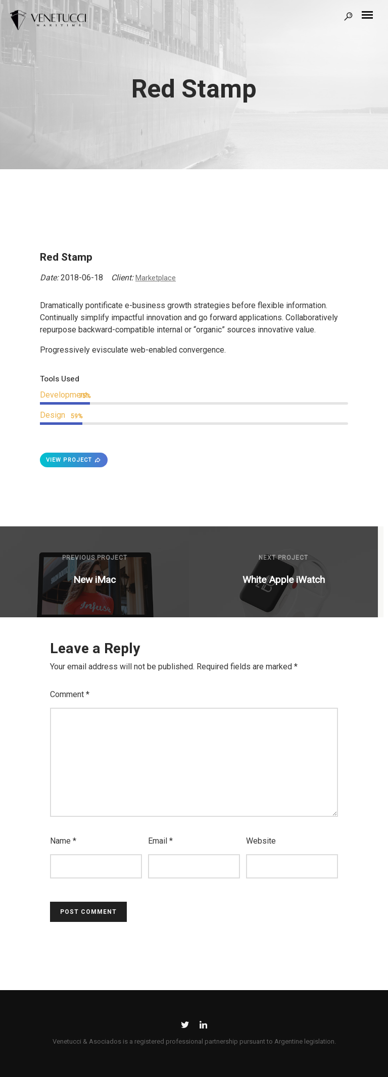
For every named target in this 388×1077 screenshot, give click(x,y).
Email (160, 841)
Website (261, 841)
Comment (69, 694)
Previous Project (94, 557)
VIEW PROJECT (74, 460)
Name (63, 841)
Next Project (283, 557)
